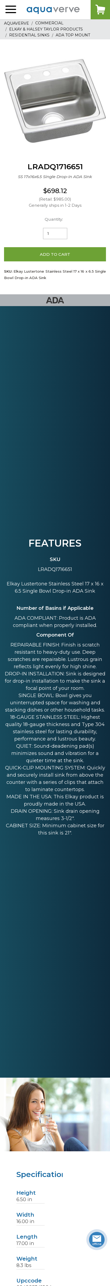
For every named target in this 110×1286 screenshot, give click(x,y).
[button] (11, 9)
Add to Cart (55, 254)
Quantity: (54, 219)
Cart (100, 9)
